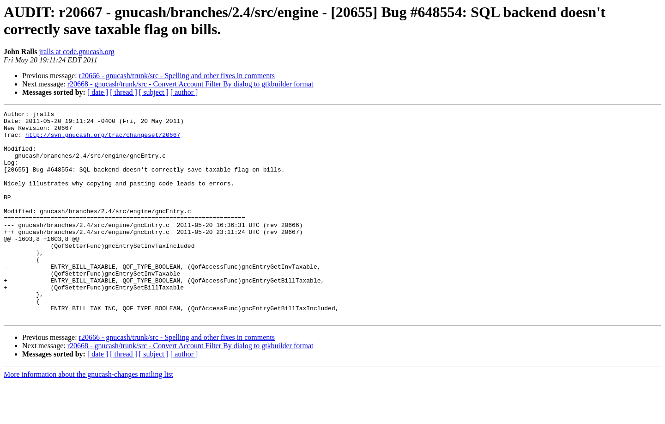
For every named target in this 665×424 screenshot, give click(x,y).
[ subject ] (154, 92)
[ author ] (184, 92)
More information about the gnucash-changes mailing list (88, 416)
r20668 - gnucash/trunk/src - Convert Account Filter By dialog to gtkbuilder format (190, 84)
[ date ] (97, 92)
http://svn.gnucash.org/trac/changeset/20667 (102, 140)
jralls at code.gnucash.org (76, 51)
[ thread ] (123, 92)
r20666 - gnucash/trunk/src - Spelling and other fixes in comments (177, 76)
